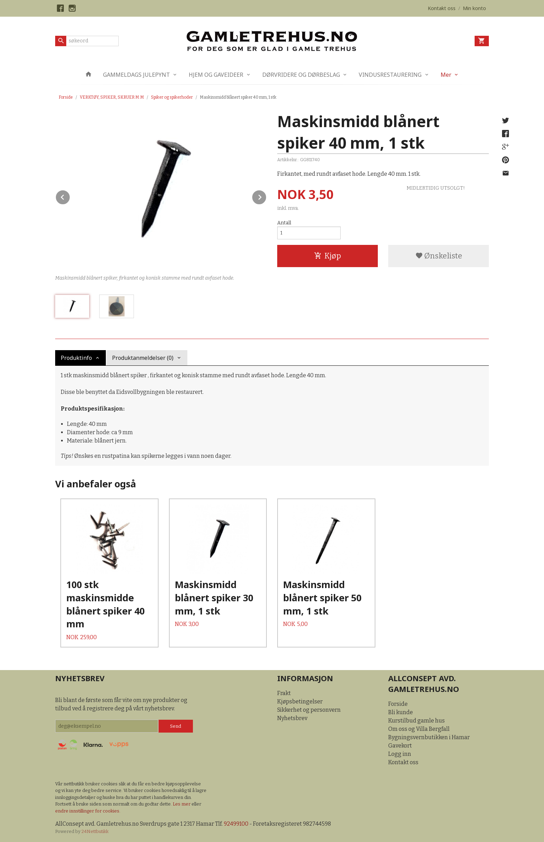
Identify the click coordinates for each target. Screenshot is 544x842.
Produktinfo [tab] (76, 358)
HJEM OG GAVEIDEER (216, 75)
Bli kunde (400, 712)
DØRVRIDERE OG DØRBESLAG (301, 75)
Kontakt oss (403, 762)
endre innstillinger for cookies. (87, 811)
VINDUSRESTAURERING (390, 75)
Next (266, 196)
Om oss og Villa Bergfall (419, 729)
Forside (66, 97)
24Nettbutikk (95, 831)
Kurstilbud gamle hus (416, 720)
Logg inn (399, 754)
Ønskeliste (438, 256)
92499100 (236, 823)
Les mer (182, 804)
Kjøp (327, 256)
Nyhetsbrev (292, 718)
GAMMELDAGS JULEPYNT (136, 75)
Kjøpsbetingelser (300, 701)
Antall (284, 223)
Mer (446, 75)
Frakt (284, 693)
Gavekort (400, 745)
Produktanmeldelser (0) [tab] (142, 358)
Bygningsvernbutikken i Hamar (429, 737)
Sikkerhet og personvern (309, 710)
